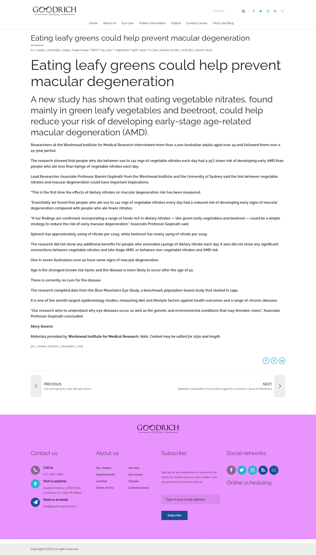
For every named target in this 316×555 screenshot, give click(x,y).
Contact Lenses (196, 23)
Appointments (105, 475)
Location (101, 481)
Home (93, 23)
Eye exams (136, 475)
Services (134, 468)
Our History (103, 468)
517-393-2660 (53, 474)
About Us (109, 23)
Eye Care (128, 23)
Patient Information (152, 23)
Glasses (134, 481)
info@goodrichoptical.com (59, 506)
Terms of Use (104, 488)
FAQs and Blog (223, 23)
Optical (176, 23)
